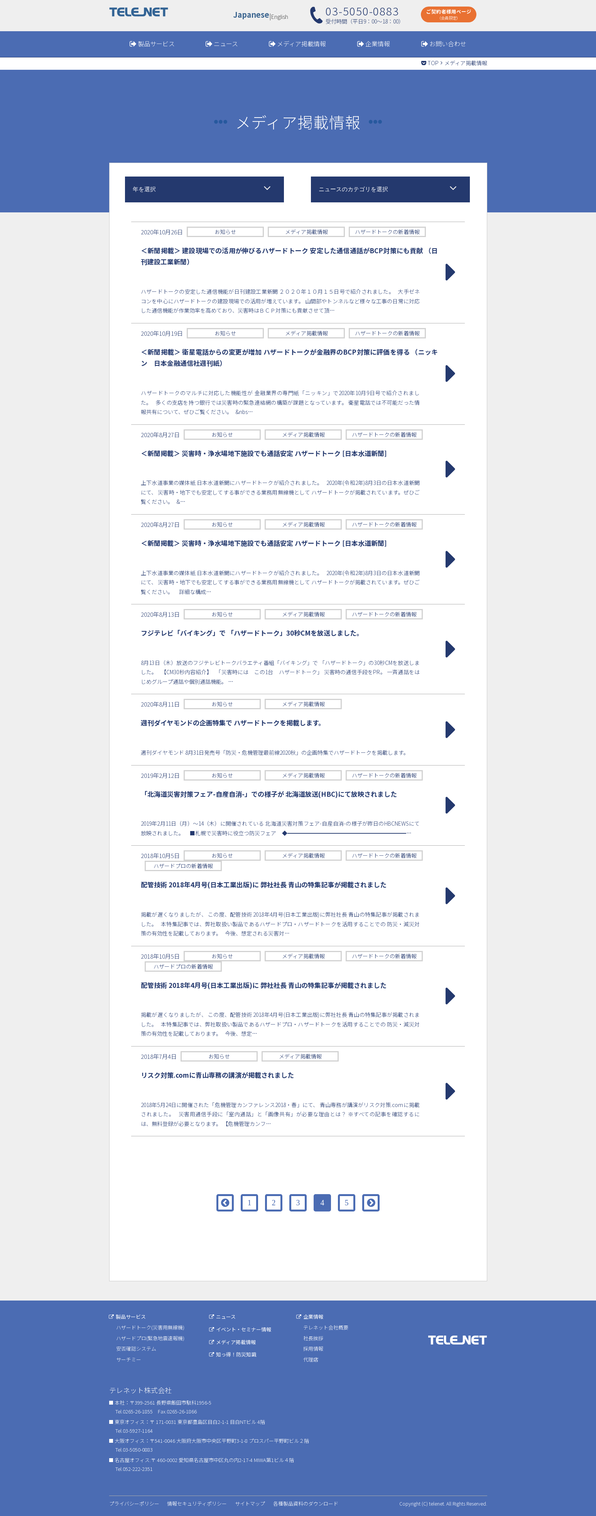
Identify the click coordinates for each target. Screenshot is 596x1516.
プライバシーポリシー (134, 1503)
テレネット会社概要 (326, 1327)
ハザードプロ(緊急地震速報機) (150, 1338)
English (280, 16)
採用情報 (314, 1348)
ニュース (226, 43)
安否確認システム (136, 1348)
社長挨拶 (314, 1338)
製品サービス (156, 43)
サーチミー (128, 1359)
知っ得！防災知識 (236, 1354)
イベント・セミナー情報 (244, 1329)
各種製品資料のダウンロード (305, 1503)
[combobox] (204, 189)
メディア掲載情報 (301, 43)
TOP (433, 63)
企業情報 (377, 43)
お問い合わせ (447, 43)
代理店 (311, 1359)
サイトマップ (250, 1503)
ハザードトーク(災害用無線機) (150, 1327)
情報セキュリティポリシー (197, 1503)
